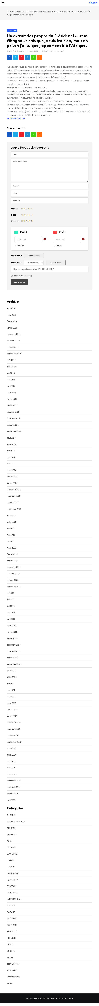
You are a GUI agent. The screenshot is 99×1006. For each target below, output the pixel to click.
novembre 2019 (13, 789)
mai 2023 (11, 536)
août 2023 (11, 517)
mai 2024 (11, 459)
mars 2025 (11, 394)
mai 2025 (11, 381)
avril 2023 (11, 543)
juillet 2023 (11, 523)
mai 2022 (11, 614)
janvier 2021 (12, 717)
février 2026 (12, 323)
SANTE (10, 946)
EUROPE (10, 868)
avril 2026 (11, 310)
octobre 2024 (12, 426)
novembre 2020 (13, 730)
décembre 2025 (14, 336)
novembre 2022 (13, 575)
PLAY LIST (11, 920)
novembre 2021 (13, 653)
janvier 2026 (12, 329)
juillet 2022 (11, 601)
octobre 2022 (12, 581)
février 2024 (12, 478)
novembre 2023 (13, 497)
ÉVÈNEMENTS (13, 875)
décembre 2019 (14, 782)
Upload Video (16, 264)
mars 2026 (11, 316)
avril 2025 (11, 387)
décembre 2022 (14, 569)
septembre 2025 (14, 355)
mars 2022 (11, 627)
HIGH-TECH (12, 894)
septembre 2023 (14, 510)
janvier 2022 (12, 640)
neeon (92, 3)
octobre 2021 (12, 659)
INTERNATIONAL (14, 901)
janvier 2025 (12, 407)
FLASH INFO (12, 881)
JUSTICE (11, 907)
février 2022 (12, 633)
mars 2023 (11, 549)
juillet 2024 (11, 446)
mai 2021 (11, 691)
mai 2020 (11, 763)
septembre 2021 (14, 666)
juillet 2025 (11, 368)
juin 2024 (11, 452)
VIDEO (10, 985)
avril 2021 (11, 698)
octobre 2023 (12, 504)
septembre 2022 (14, 588)
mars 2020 (11, 776)
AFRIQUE (11, 829)
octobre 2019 (12, 795)
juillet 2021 (11, 679)
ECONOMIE (12, 855)
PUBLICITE (11, 933)
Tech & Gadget (13, 965)
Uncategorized (13, 978)
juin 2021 (11, 685)
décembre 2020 (14, 724)
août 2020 (11, 750)
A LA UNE (11, 816)
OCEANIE (11, 914)
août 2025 (11, 362)
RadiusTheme (66, 1001)
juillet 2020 (11, 756)
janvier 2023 (12, 562)
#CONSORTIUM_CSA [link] (16, 120)
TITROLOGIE (12, 972)
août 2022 (11, 594)
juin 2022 (11, 607)
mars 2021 (11, 705)
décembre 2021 (14, 646)
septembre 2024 (14, 433)
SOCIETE (11, 952)
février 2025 (12, 400)
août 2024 (11, 439)
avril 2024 (11, 465)
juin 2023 (11, 530)
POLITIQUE (12, 926)
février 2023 (12, 556)
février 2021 (12, 711)
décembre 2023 (14, 491)
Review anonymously (23, 277)
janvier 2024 (12, 484)
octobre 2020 (12, 737)
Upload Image (16, 257)
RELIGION (11, 939)
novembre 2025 (13, 342)
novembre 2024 (13, 420)
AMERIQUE (11, 836)
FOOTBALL (11, 888)
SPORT (10, 959)
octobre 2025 (12, 349)
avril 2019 (11, 801)
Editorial (10, 862)
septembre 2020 (14, 743)
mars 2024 (11, 472)
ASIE (9, 842)
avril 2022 (11, 620)
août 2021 (11, 672)
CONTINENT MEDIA (16, 53)
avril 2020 (11, 769)
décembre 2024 (14, 413)
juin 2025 (11, 374)
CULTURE (11, 849)
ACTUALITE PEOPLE (16, 823)
